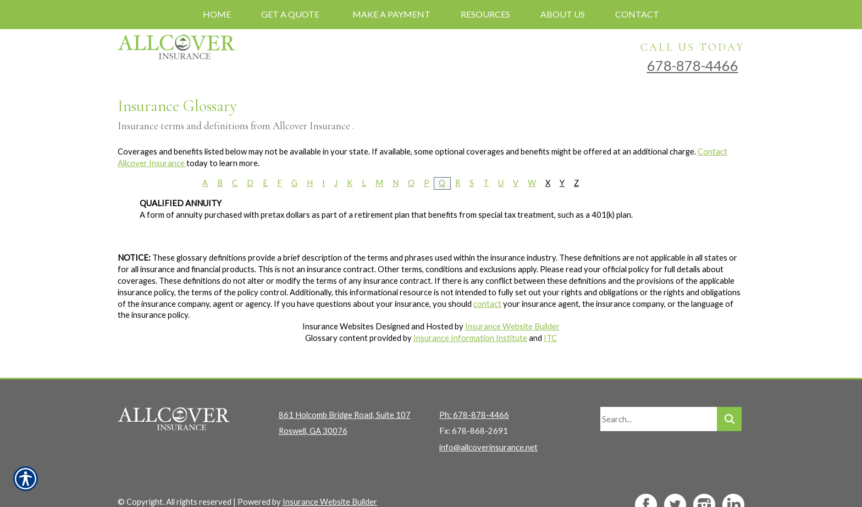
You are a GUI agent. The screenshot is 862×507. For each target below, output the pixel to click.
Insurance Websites (338, 326)
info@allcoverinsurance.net (488, 427)
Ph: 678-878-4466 (474, 395)
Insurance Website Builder (512, 326)
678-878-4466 (692, 65)
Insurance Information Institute (470, 338)
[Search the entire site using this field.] (658, 399)
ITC (550, 338)
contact (487, 303)
